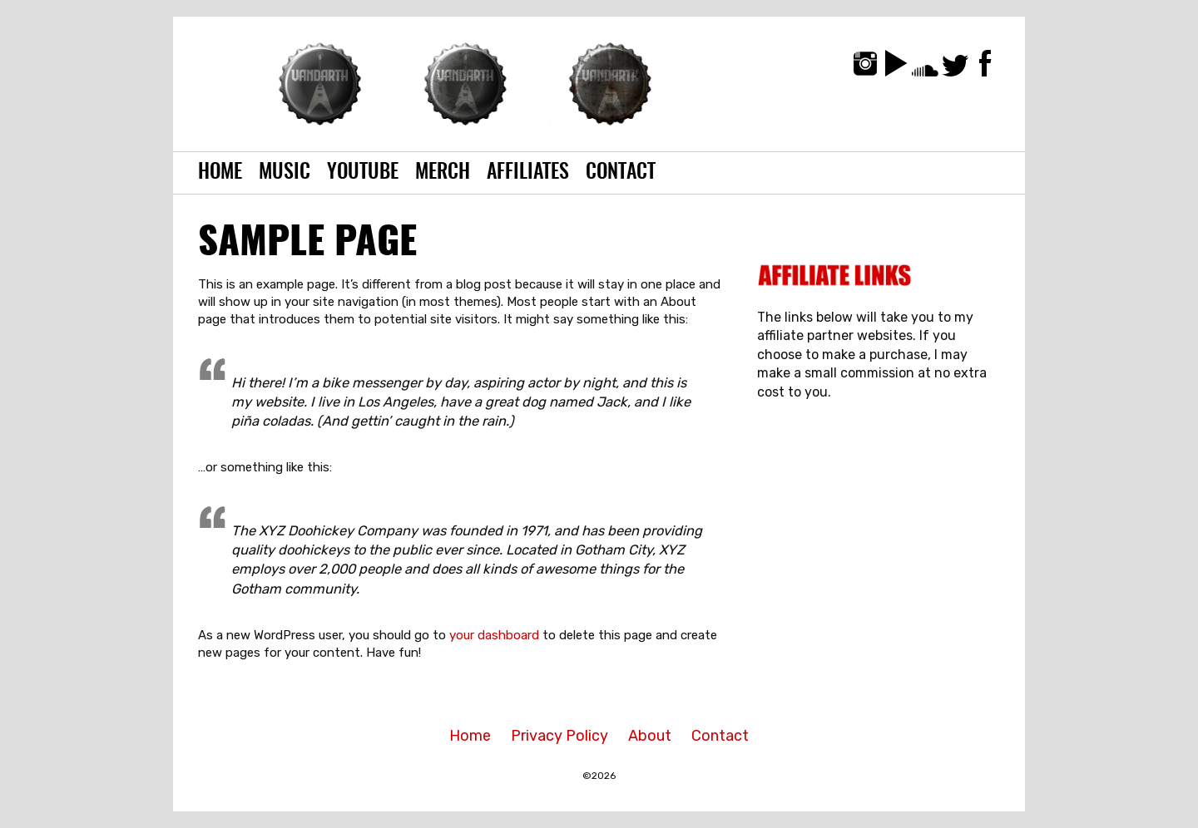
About (649, 736)
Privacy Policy (559, 736)
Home (220, 173)
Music (284, 173)
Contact (621, 173)
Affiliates (528, 173)
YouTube (363, 173)
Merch (442, 173)
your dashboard (494, 635)
